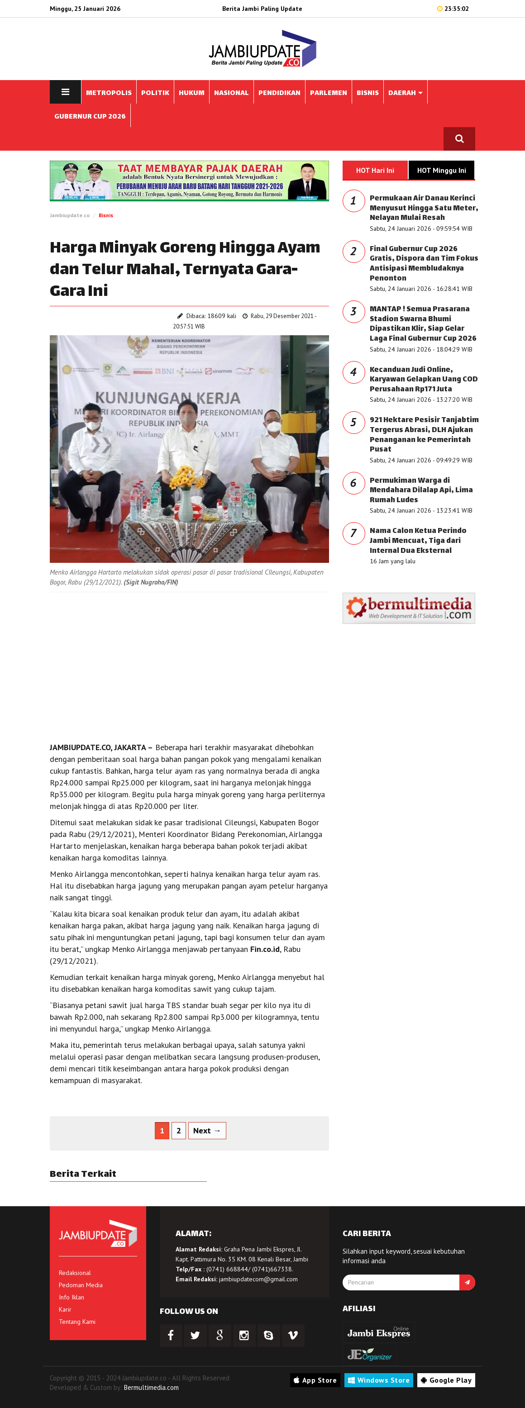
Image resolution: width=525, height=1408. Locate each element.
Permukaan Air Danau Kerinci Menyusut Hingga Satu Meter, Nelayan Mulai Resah (424, 208)
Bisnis (106, 215)
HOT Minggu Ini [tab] (441, 170)
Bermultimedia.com (151, 1387)
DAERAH (405, 93)
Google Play (446, 1379)
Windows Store (379, 1379)
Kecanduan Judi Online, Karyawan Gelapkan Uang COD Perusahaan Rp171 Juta (424, 380)
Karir (65, 1309)
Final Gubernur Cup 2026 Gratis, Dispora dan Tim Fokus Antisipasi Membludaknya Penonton (424, 264)
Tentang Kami (77, 1322)
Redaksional (75, 1273)
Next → (207, 1130)
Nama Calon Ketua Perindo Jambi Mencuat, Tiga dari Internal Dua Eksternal (418, 541)
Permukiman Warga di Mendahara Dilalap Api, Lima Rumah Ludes (421, 491)
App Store (315, 1379)
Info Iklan (71, 1297)
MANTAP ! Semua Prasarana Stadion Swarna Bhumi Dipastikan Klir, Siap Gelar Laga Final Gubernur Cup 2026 (423, 324)
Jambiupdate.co (70, 215)
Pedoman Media (81, 1285)
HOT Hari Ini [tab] (375, 170)
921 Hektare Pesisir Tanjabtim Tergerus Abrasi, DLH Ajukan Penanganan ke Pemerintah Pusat (424, 435)
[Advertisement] (189, 664)
